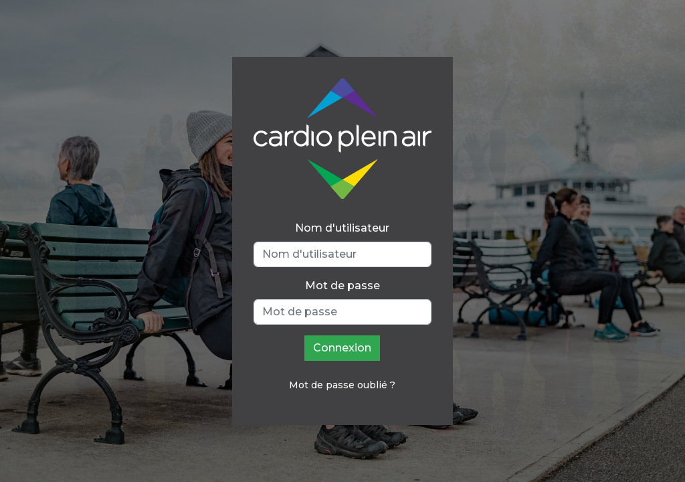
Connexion (342, 347)
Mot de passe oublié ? (342, 385)
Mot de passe (342, 285)
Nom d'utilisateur (342, 228)
